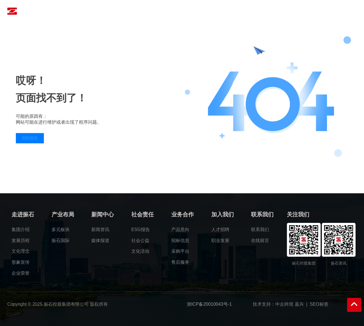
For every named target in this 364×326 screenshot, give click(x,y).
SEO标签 (319, 304)
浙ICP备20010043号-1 (209, 304)
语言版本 (340, 11)
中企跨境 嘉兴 (289, 304)
